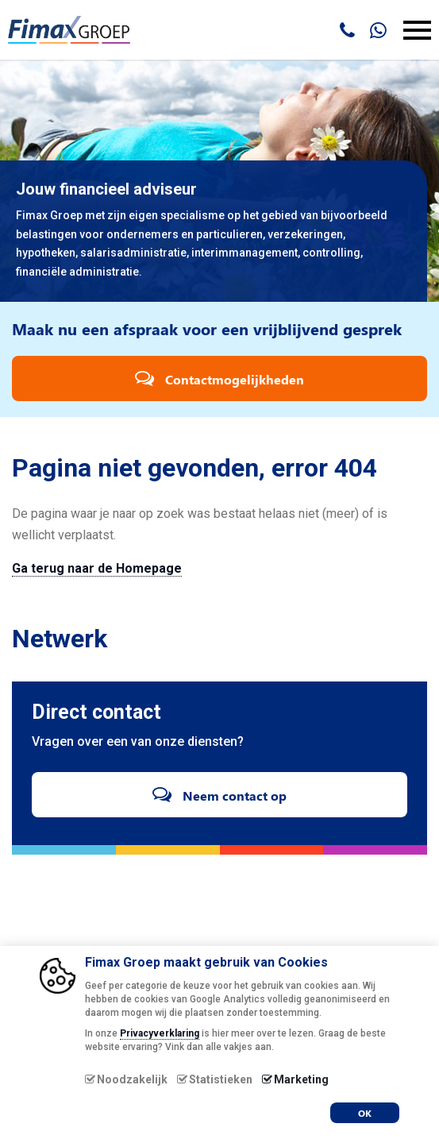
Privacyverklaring (159, 1033)
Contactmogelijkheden (219, 378)
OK (365, 1112)
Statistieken (220, 1079)
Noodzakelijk (132, 1079)
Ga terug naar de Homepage (97, 568)
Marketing (301, 1079)
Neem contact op (219, 794)
